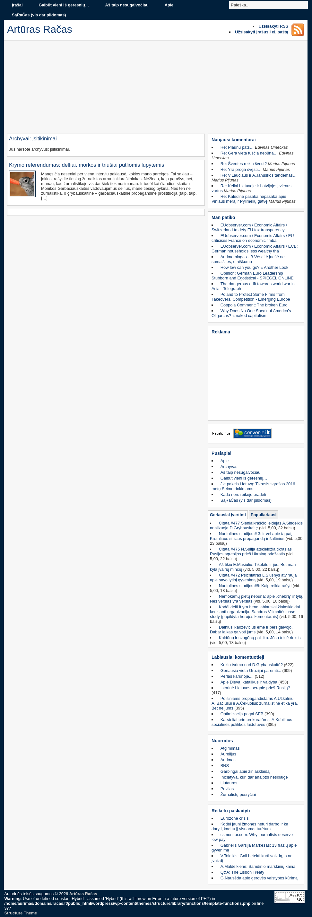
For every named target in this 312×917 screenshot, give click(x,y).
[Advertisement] (155, 89)
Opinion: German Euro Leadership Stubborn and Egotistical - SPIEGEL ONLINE (253, 275)
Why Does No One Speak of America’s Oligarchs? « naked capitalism (251, 313)
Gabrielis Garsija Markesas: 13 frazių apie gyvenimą (254, 847)
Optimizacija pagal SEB (242, 713)
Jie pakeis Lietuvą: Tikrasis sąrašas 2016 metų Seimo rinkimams (253, 486)
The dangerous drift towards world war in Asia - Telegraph (253, 286)
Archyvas (229, 466)
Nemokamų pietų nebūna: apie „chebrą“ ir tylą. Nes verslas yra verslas (256, 599)
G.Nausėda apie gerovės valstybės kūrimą (259, 878)
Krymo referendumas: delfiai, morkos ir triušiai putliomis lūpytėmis (86, 165)
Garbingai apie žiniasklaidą (245, 771)
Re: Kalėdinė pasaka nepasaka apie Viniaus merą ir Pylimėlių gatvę (249, 199)
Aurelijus (228, 754)
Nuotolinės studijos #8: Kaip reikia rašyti (255, 585)
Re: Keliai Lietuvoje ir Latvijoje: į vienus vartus (251, 188)
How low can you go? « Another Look (254, 267)
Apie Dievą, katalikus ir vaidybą (249, 682)
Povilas (227, 788)
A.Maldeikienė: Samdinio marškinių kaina (258, 866)
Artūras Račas (83, 893)
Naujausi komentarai (234, 139)
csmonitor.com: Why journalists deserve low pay (252, 837)
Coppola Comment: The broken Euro (254, 305)
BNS (225, 765)
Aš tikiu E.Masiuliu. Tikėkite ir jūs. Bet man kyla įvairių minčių (253, 567)
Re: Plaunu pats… (237, 147)
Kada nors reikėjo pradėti (243, 494)
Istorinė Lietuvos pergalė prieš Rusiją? (255, 687)
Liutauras (229, 782)
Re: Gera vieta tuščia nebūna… (249, 153)
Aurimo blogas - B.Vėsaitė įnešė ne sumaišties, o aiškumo (248, 259)
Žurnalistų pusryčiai (238, 794)
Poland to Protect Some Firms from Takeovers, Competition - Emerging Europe (251, 297)
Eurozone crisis (234, 818)
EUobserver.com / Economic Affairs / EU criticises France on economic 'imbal (253, 238)
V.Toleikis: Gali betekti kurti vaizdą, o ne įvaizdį (252, 858)
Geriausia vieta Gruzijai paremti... (251, 670)
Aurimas (228, 759)
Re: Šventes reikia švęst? (244, 163)
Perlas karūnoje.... (237, 676)
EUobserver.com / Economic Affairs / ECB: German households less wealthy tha (255, 248)
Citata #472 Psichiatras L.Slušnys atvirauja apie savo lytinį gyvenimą (253, 577)
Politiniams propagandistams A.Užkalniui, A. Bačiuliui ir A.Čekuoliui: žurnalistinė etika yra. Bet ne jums (255, 703)
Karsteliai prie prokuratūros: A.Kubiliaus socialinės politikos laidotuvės (252, 722)
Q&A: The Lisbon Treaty (242, 872)
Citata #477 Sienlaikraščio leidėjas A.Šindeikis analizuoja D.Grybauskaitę (256, 525)
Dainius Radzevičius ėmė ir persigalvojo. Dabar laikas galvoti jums (251, 629)
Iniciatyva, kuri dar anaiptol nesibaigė (254, 777)
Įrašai (17, 5)
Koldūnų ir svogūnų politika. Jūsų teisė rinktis (260, 637)
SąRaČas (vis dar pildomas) (39, 15)
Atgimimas (230, 748)
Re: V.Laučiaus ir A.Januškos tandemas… (259, 175)
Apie (169, 5)
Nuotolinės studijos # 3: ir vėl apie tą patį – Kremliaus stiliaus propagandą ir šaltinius (253, 536)
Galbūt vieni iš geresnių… (64, 5)
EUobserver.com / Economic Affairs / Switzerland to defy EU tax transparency (249, 227)
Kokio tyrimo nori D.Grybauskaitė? (252, 664)
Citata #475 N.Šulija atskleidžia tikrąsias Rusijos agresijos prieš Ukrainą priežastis (251, 551)
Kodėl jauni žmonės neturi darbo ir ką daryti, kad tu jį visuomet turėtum (250, 826)
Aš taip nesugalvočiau (127, 5)
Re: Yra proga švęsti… (241, 169)
